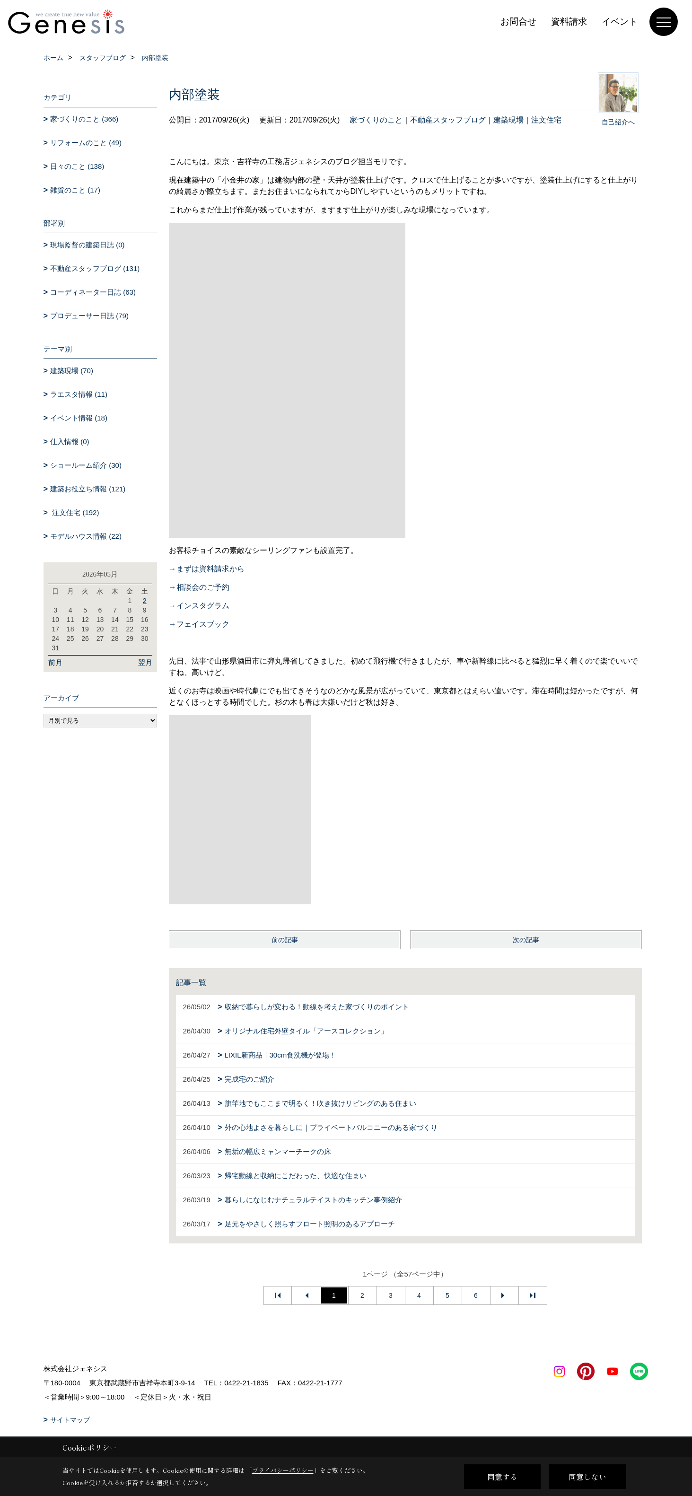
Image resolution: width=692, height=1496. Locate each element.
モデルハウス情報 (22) (86, 536)
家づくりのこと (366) (84, 119)
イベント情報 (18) (78, 418)
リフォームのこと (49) (86, 143)
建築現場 (508, 120)
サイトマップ (70, 1420)
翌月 (145, 662)
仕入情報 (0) (69, 441)
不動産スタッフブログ (448, 120)
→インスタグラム (199, 606)
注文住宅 (546, 120)
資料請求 (569, 21)
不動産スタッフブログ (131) (95, 268)
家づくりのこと (376, 120)
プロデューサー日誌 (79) (89, 316)
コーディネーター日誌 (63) (93, 292)
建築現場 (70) (71, 371)
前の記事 (285, 940)
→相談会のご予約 (199, 587)
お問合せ (518, 21)
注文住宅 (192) (74, 512)
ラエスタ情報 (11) (78, 394)
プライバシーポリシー (283, 1470)
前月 (55, 662)
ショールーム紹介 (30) (86, 465)
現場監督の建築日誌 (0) (87, 245)
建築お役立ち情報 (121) (87, 489)
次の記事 (526, 940)
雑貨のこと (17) (75, 190)
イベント (620, 21)
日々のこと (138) (77, 166)
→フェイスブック (199, 624)
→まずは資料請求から (207, 569)
